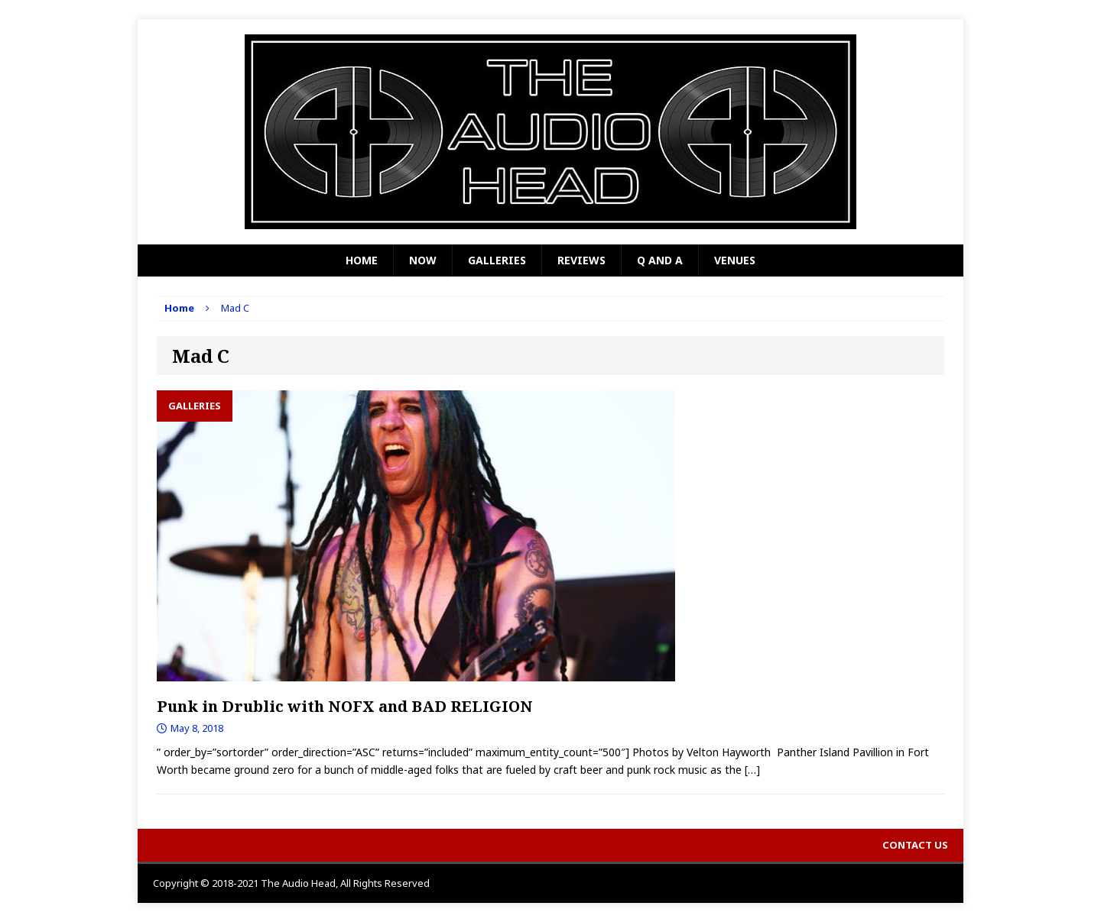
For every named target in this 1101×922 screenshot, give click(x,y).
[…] (752, 769)
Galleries (497, 260)
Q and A (660, 260)
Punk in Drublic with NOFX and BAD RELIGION (345, 706)
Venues (734, 260)
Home (362, 260)
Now (423, 260)
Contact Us (915, 845)
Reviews (581, 260)
